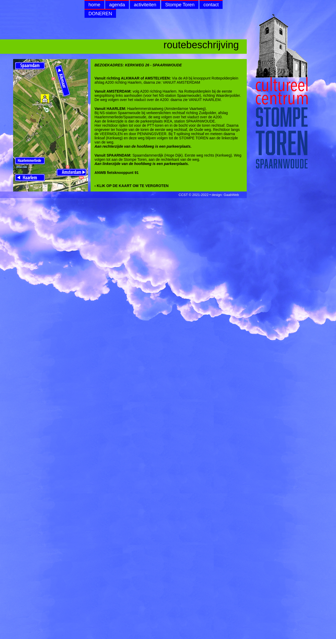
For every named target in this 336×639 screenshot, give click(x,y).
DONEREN (100, 13)
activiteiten (145, 4)
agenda (117, 4)
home (94, 4)
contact (211, 4)
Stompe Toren (180, 4)
